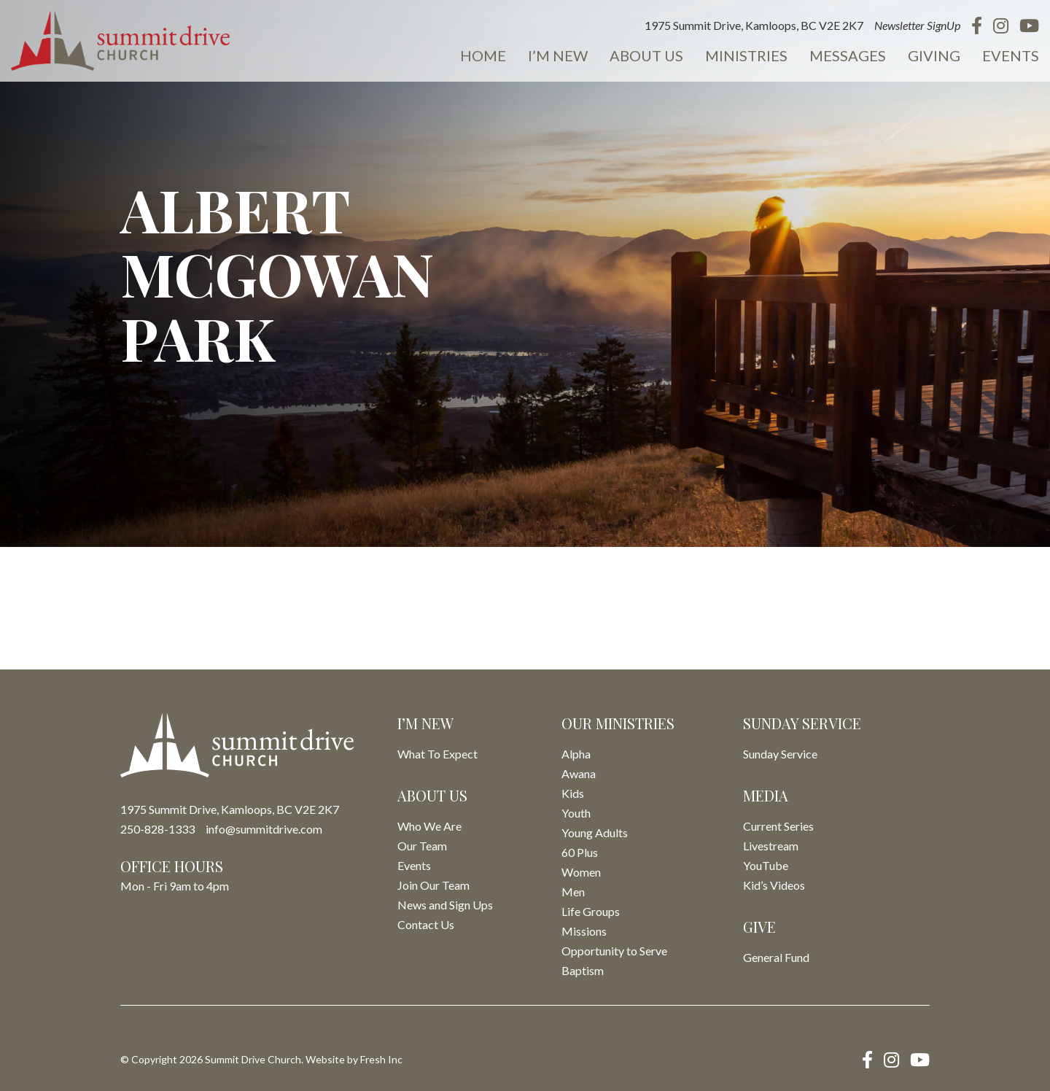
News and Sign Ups (445, 905)
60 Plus (579, 852)
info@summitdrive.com (264, 829)
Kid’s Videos (774, 885)
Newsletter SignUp (917, 25)
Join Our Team (433, 885)
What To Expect (437, 754)
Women (581, 872)
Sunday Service (780, 754)
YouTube (765, 865)
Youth (576, 813)
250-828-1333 (157, 829)
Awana (578, 773)
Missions (584, 931)
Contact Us (425, 924)
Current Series (778, 826)
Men (573, 891)
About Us (646, 55)
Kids (572, 793)
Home (483, 55)
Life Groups (590, 911)
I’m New (558, 55)
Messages (847, 55)
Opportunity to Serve (614, 951)
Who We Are (429, 826)
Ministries (746, 55)
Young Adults (594, 832)
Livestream (770, 846)
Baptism (582, 970)
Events (1010, 55)
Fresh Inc (381, 1059)
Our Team (422, 846)
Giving (934, 55)
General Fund (776, 957)
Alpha (576, 754)
